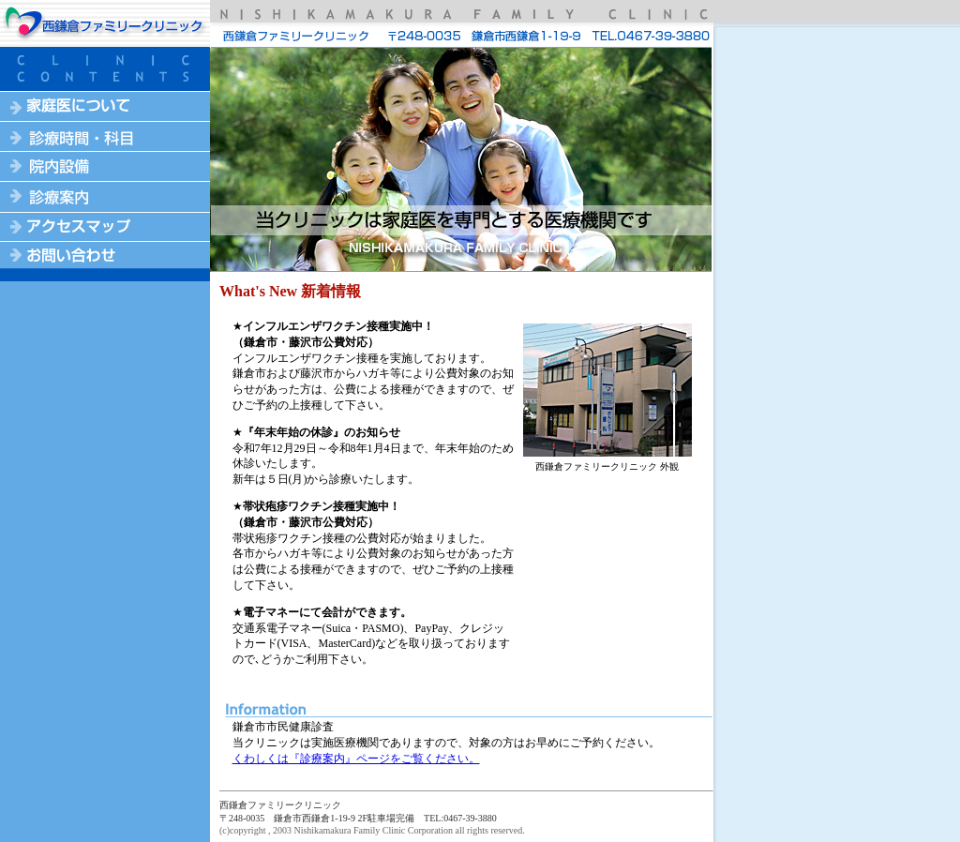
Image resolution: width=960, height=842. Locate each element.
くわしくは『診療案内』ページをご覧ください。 (356, 758)
